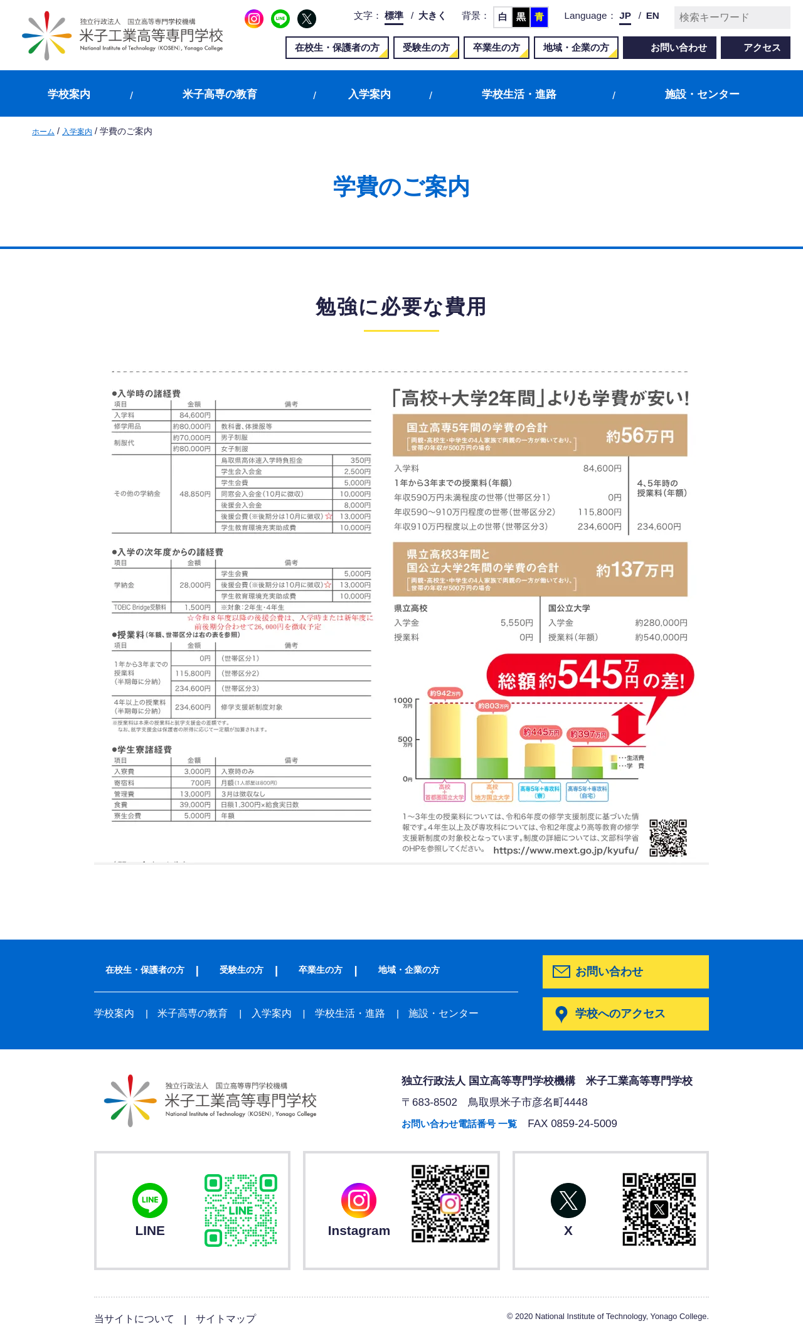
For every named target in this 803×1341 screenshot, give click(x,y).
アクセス (762, 47)
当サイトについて (136, 1319)
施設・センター (702, 94)
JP (625, 15)
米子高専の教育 (220, 94)
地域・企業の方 (576, 47)
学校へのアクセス (623, 1014)
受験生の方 (426, 47)
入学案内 (369, 94)
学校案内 (69, 94)
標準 (394, 15)
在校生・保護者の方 (337, 47)
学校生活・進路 (519, 94)
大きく (432, 15)
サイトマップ (233, 1319)
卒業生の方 (496, 47)
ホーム (45, 131)
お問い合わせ (679, 47)
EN (652, 15)
